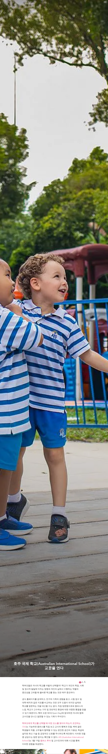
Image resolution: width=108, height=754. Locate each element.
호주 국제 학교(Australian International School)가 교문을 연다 (54, 745)
